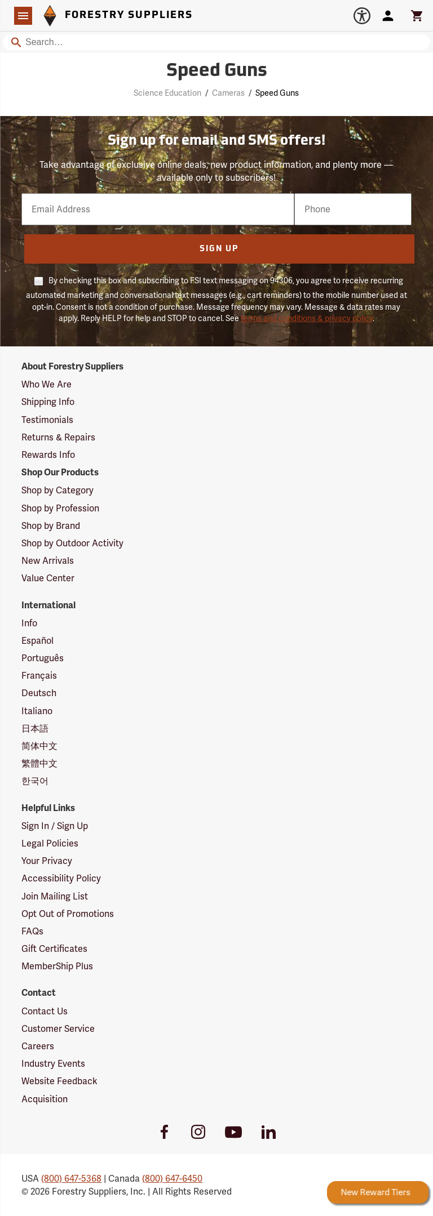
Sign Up (219, 249)
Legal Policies (49, 843)
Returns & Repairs (58, 437)
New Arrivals (47, 561)
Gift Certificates (54, 949)
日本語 (34, 728)
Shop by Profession (60, 508)
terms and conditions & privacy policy (307, 318)
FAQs (32, 931)
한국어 (34, 781)
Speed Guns (277, 93)
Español (37, 641)
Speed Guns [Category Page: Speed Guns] (216, 72)
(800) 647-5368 (71, 1178)
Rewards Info (48, 455)
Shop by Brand (50, 526)
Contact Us (44, 1011)
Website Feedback (59, 1081)
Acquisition (44, 1099)
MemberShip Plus (57, 966)
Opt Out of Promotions (67, 914)
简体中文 (39, 746)
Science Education (167, 93)
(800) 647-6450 (172, 1178)
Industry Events (53, 1064)
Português (42, 658)
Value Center (47, 578)
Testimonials (47, 420)
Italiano (36, 711)
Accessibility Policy (61, 878)
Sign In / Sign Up (54, 826)
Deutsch (38, 693)
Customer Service (58, 1029)
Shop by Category (57, 490)
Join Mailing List (54, 896)
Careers (37, 1046)
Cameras (228, 93)
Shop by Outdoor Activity (72, 543)
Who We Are (46, 384)
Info (29, 623)
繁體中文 (39, 763)
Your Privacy (46, 861)
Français (39, 676)
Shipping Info (47, 402)
